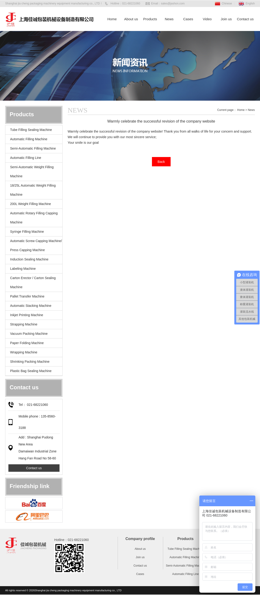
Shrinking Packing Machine (29, 361)
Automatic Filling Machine (28, 139)
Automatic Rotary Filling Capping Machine (34, 217)
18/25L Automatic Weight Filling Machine (33, 190)
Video (207, 19)
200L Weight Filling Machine (30, 204)
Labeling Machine (23, 268)
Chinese (227, 3)
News (169, 19)
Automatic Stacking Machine (30, 306)
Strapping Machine (23, 324)
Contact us (245, 19)
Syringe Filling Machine (27, 231)
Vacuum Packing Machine (29, 333)
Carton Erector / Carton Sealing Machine (33, 282)
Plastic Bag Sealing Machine (30, 371)
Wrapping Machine (23, 352)
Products (150, 19)
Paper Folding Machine (27, 343)
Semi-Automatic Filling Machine (33, 148)
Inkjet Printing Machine (26, 315)
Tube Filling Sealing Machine (31, 130)
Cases (188, 19)
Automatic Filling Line (25, 158)
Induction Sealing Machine (29, 259)
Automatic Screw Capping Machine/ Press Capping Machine (36, 245)
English (250, 3)
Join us (226, 19)
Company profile (140, 539)
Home (112, 19)
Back (161, 162)
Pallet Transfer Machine (27, 296)
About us (131, 19)
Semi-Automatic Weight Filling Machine (31, 171)
